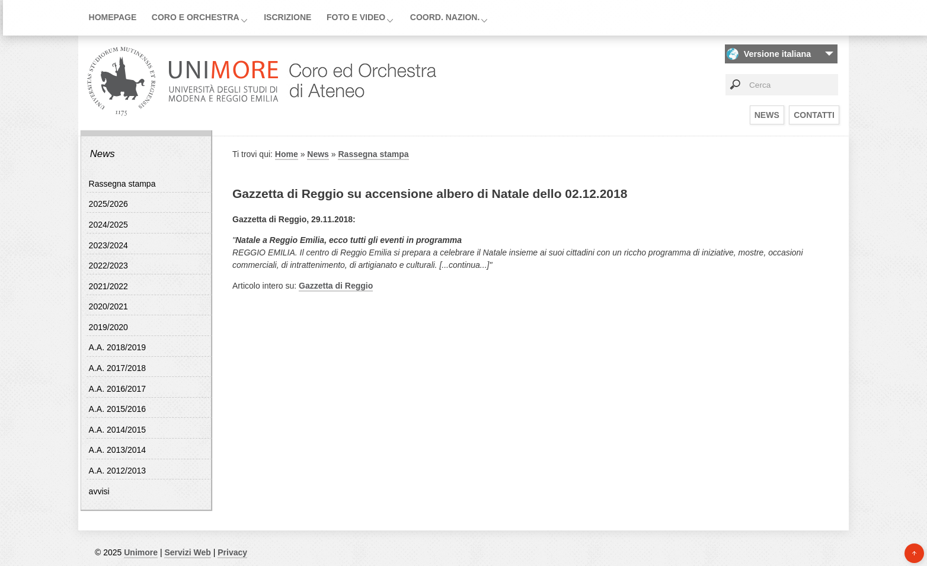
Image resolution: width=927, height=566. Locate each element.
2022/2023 (108, 265)
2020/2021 (108, 306)
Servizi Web (187, 552)
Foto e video (356, 17)
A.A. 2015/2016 (117, 409)
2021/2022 (108, 286)
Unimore (141, 552)
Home (286, 154)
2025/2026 (108, 204)
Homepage (113, 17)
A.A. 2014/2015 (117, 429)
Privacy (232, 552)
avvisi (99, 491)
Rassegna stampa (122, 183)
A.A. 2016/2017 (117, 389)
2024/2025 (108, 224)
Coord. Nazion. (445, 17)
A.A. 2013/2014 (117, 450)
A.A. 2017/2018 (117, 368)
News (767, 115)
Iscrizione (287, 17)
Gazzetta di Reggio (336, 285)
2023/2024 (108, 245)
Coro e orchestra (195, 17)
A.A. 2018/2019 (117, 347)
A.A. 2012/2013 (117, 470)
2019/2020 (108, 327)
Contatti (814, 115)
